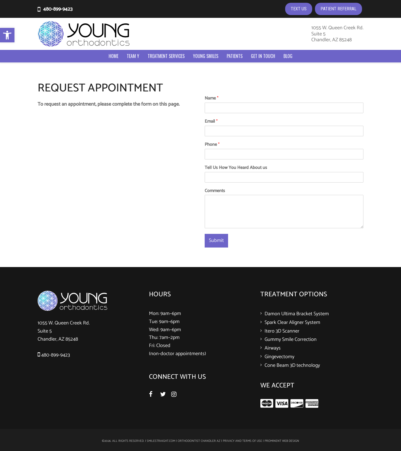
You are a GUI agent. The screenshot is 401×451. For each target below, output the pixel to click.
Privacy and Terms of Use (242, 440)
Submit (216, 240)
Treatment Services (166, 56)
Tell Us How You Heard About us (236, 168)
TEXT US (299, 8)
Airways (273, 348)
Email (211, 122)
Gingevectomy (279, 357)
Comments (215, 191)
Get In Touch (263, 56)
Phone (212, 145)
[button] (7, 35)
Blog (287, 56)
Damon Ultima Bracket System (297, 314)
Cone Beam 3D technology (292, 365)
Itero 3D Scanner (282, 331)
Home (113, 56)
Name (212, 98)
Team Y (133, 56)
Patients (235, 56)
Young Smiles (205, 56)
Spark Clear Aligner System (292, 322)
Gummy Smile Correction (291, 339)
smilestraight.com (161, 440)
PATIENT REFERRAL (338, 8)
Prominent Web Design (282, 440)
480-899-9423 (57, 9)
